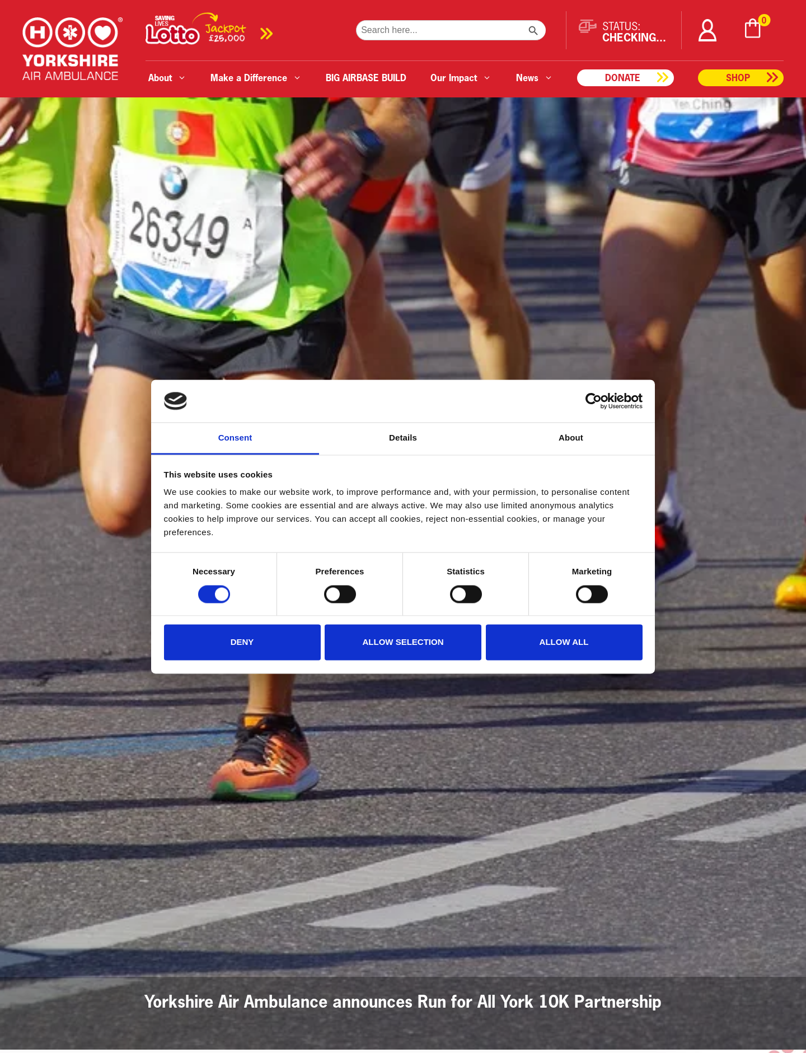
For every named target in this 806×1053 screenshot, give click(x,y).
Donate (622, 77)
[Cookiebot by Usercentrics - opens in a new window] (594, 400)
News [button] (534, 77)
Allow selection (403, 642)
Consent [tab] (235, 438)
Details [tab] (403, 438)
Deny (242, 642)
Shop (738, 77)
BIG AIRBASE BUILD (366, 77)
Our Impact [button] (460, 77)
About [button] (167, 77)
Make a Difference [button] (256, 77)
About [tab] (571, 438)
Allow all (564, 642)
